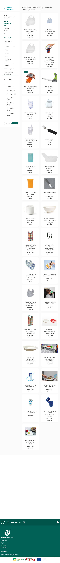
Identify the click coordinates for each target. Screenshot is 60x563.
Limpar (8, 123)
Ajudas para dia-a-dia (37, 7)
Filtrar (15, 123)
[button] (13, 17)
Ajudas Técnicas (26, 7)
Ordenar (24, 9)
